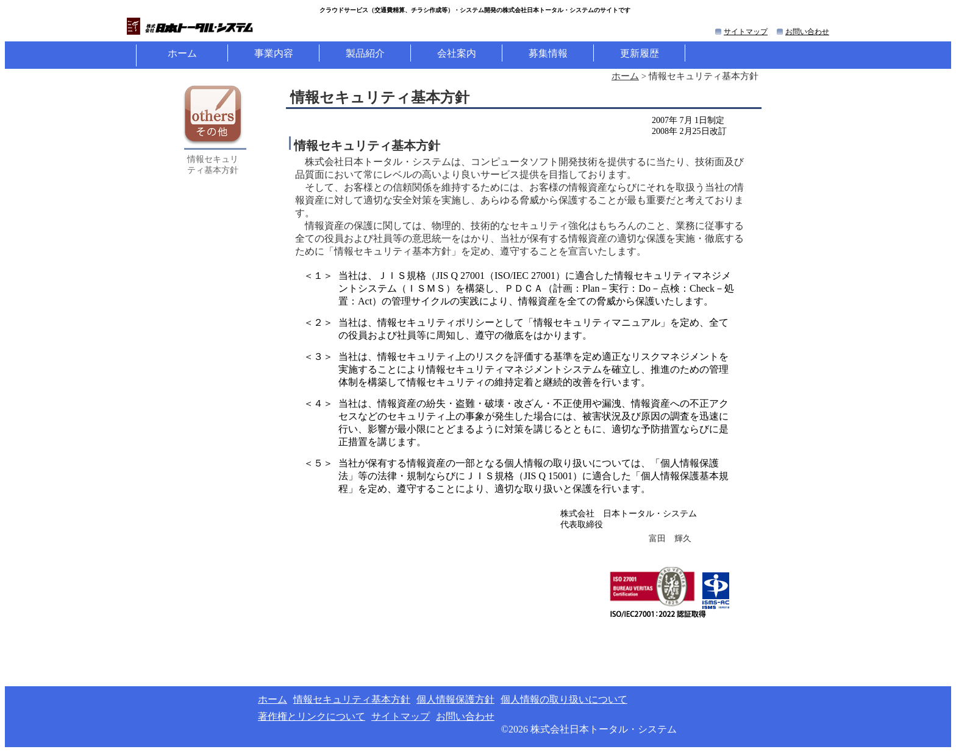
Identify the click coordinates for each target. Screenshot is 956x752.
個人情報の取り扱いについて (564, 699)
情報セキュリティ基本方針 (351, 699)
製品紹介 (365, 53)
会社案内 (456, 53)
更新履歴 (639, 53)
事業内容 (273, 53)
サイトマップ (746, 31)
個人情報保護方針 (455, 699)
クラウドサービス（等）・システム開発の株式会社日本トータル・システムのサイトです (474, 10)
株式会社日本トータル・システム (603, 729)
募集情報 (548, 53)
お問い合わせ (807, 31)
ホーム (182, 53)
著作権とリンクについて (311, 716)
